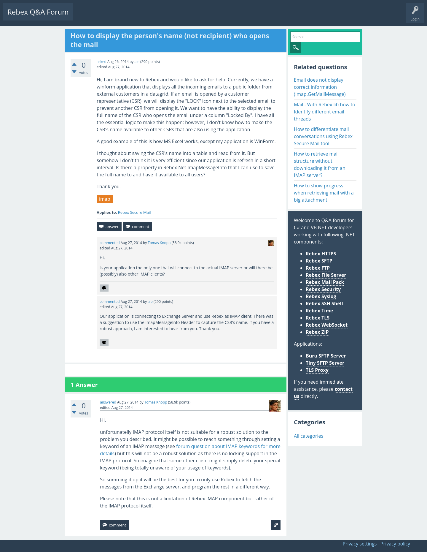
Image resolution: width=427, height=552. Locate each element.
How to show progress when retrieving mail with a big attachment (324, 192)
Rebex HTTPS (321, 253)
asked (101, 61)
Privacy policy (395, 543)
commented (110, 242)
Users (153, 16)
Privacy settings (359, 543)
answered (108, 402)
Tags (134, 16)
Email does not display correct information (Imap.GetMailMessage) (319, 87)
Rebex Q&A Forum (37, 12)
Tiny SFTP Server (325, 363)
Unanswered (111, 16)
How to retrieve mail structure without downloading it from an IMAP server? (319, 164)
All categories (308, 436)
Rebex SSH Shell (324, 303)
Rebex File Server (326, 275)
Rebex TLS (317, 317)
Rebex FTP (318, 268)
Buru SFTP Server (326, 355)
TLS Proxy (317, 370)
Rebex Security (323, 289)
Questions (86, 16)
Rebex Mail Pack (325, 282)
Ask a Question (178, 16)
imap (104, 199)
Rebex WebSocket (327, 325)
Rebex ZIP (317, 332)
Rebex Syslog (321, 296)
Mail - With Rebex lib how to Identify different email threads (324, 111)
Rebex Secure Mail (134, 212)
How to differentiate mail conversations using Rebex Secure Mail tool (323, 136)
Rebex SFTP (319, 260)
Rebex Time (319, 310)
